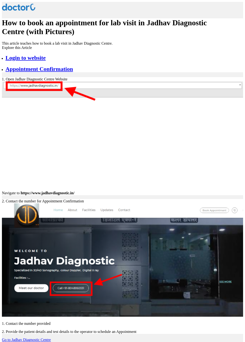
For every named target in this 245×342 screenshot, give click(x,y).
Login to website (26, 58)
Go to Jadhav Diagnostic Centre (26, 340)
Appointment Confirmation (39, 69)
